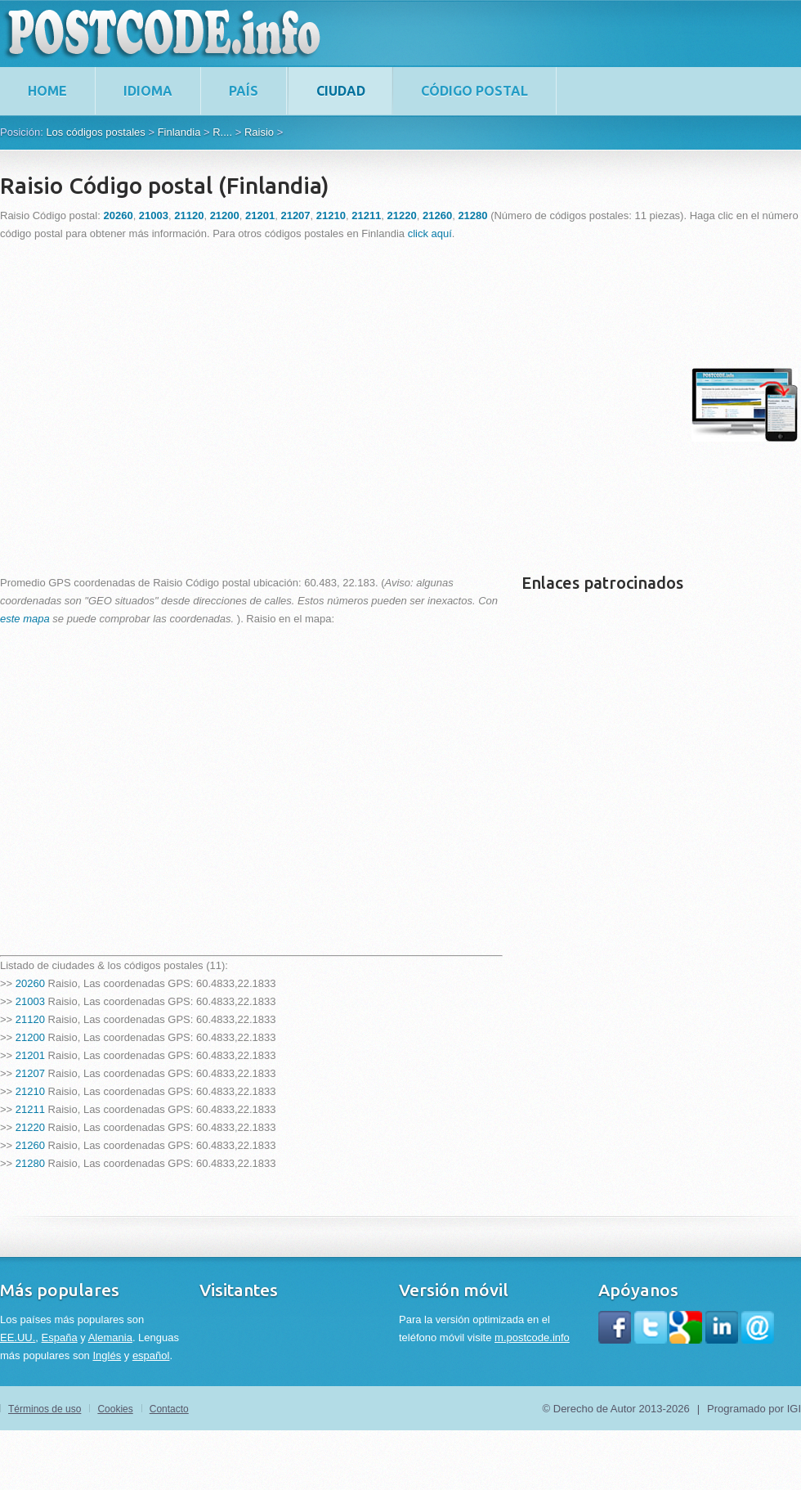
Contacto (169, 1409)
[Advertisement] (153, 404)
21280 (30, 1163)
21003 (30, 1001)
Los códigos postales (95, 132)
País (243, 90)
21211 (30, 1109)
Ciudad (340, 90)
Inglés (106, 1355)
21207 (30, 1073)
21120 (30, 1019)
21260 (30, 1145)
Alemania (110, 1337)
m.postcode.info (532, 1337)
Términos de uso (44, 1409)
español (151, 1355)
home (47, 90)
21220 (30, 1127)
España (60, 1337)
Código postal (474, 90)
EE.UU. (17, 1337)
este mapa (25, 619)
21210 (30, 1091)
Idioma (147, 90)
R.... (222, 132)
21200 (30, 1037)
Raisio (259, 132)
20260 (30, 983)
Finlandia (179, 132)
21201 (30, 1055)
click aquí (430, 233)
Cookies (114, 1409)
